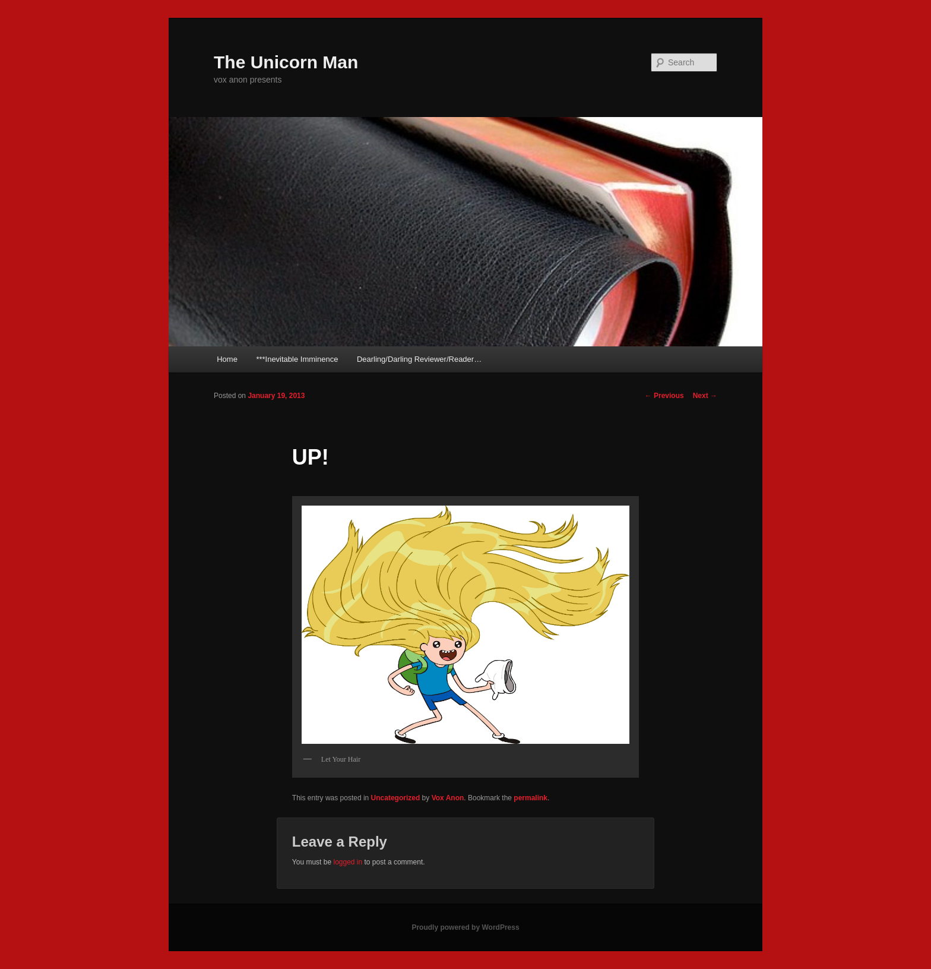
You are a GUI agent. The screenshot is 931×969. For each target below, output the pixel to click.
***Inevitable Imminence (297, 359)
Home (227, 359)
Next (705, 396)
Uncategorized (395, 798)
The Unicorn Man (286, 62)
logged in (347, 862)
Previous (664, 396)
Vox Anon (448, 798)
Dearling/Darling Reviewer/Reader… (419, 359)
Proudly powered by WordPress (465, 927)
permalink (530, 798)
